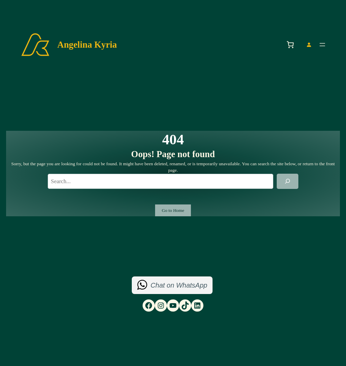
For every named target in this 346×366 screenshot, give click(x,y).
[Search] (287, 181)
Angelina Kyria (87, 45)
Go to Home (173, 210)
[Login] (309, 45)
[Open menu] (322, 45)
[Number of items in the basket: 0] (290, 45)
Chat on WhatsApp (179, 285)
